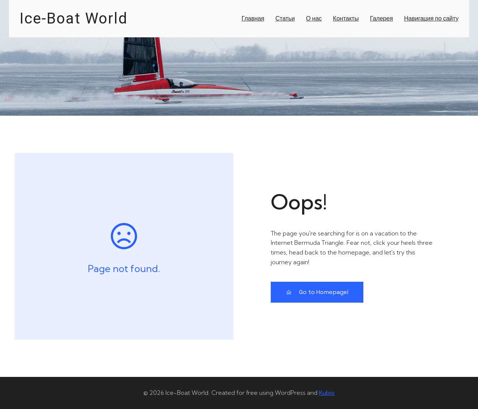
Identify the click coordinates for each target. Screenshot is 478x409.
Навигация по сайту (431, 18)
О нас (314, 18)
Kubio (327, 392)
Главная (253, 18)
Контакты (346, 18)
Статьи (285, 18)
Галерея (381, 18)
